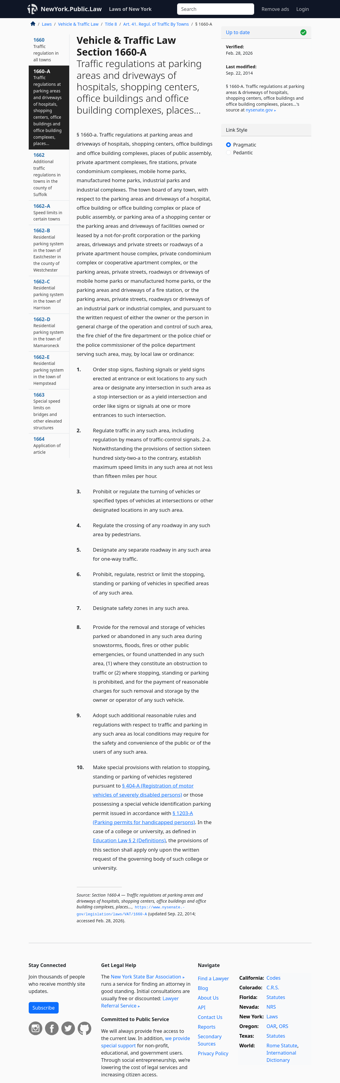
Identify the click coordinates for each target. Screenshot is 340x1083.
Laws (47, 24)
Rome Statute (282, 1045)
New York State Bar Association (146, 976)
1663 (48, 411)
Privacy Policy (213, 1053)
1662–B (49, 250)
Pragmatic (244, 144)
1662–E (49, 370)
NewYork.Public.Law (71, 9)
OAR (271, 1026)
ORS (283, 1026)
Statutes (276, 997)
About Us (208, 997)
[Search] (215, 9)
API (201, 1007)
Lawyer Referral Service (140, 1002)
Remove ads (275, 9)
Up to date (238, 32)
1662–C (49, 294)
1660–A (48, 107)
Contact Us (210, 1017)
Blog (203, 988)
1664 (47, 445)
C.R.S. (273, 987)
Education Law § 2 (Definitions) (129, 840)
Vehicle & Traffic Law (78, 24)
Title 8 (111, 24)
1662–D (49, 332)
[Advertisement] (266, 208)
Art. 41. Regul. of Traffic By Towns (156, 24)
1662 (47, 174)
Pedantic (243, 152)
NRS (271, 1007)
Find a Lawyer (213, 978)
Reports (206, 1026)
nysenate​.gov (259, 110)
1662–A (48, 212)
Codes (273, 978)
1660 (46, 49)
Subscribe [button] (44, 1007)
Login (302, 9)
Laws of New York (130, 9)
